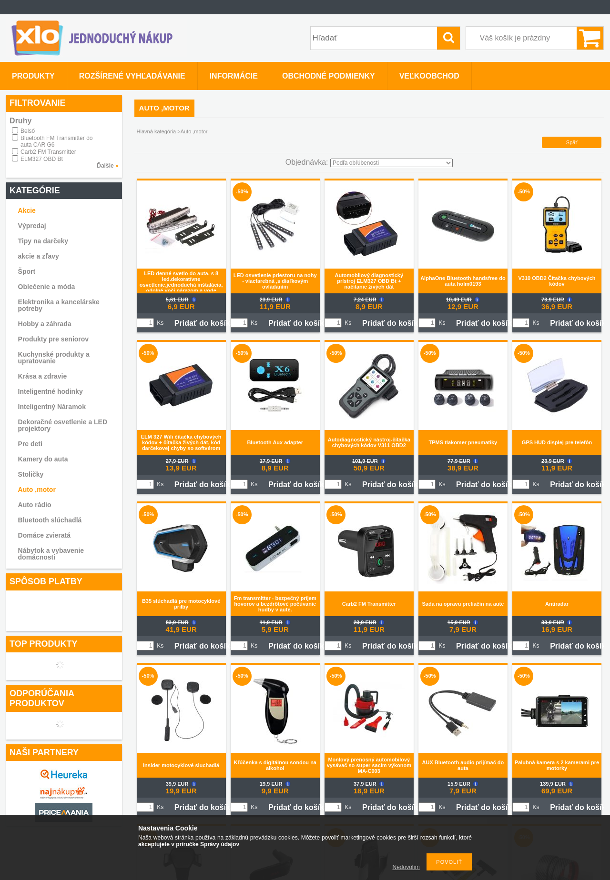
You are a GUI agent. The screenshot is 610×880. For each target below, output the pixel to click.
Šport (27, 271)
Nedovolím (406, 867)
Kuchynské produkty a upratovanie (54, 357)
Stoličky (31, 474)
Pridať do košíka (204, 323)
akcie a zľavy (38, 256)
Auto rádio (34, 505)
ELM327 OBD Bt (41, 159)
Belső (27, 131)
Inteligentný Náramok (52, 406)
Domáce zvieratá (44, 535)
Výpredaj (32, 226)
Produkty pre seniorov (53, 339)
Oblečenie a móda (46, 286)
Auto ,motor (37, 489)
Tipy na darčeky (43, 241)
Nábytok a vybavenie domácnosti (51, 554)
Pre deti (30, 444)
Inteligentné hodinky (50, 391)
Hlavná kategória (156, 131)
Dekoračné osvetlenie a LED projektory (63, 425)
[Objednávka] (391, 163)
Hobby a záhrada (44, 324)
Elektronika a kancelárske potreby (59, 305)
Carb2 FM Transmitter (48, 152)
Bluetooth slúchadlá (50, 520)
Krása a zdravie (42, 376)
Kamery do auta (43, 459)
